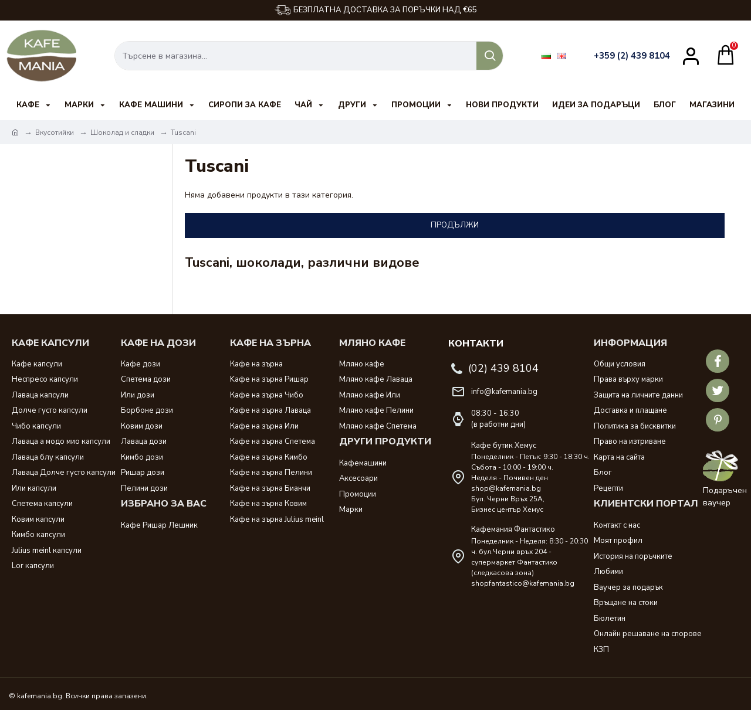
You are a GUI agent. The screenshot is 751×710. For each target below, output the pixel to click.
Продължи (455, 225)
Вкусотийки (54, 132)
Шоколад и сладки (122, 132)
